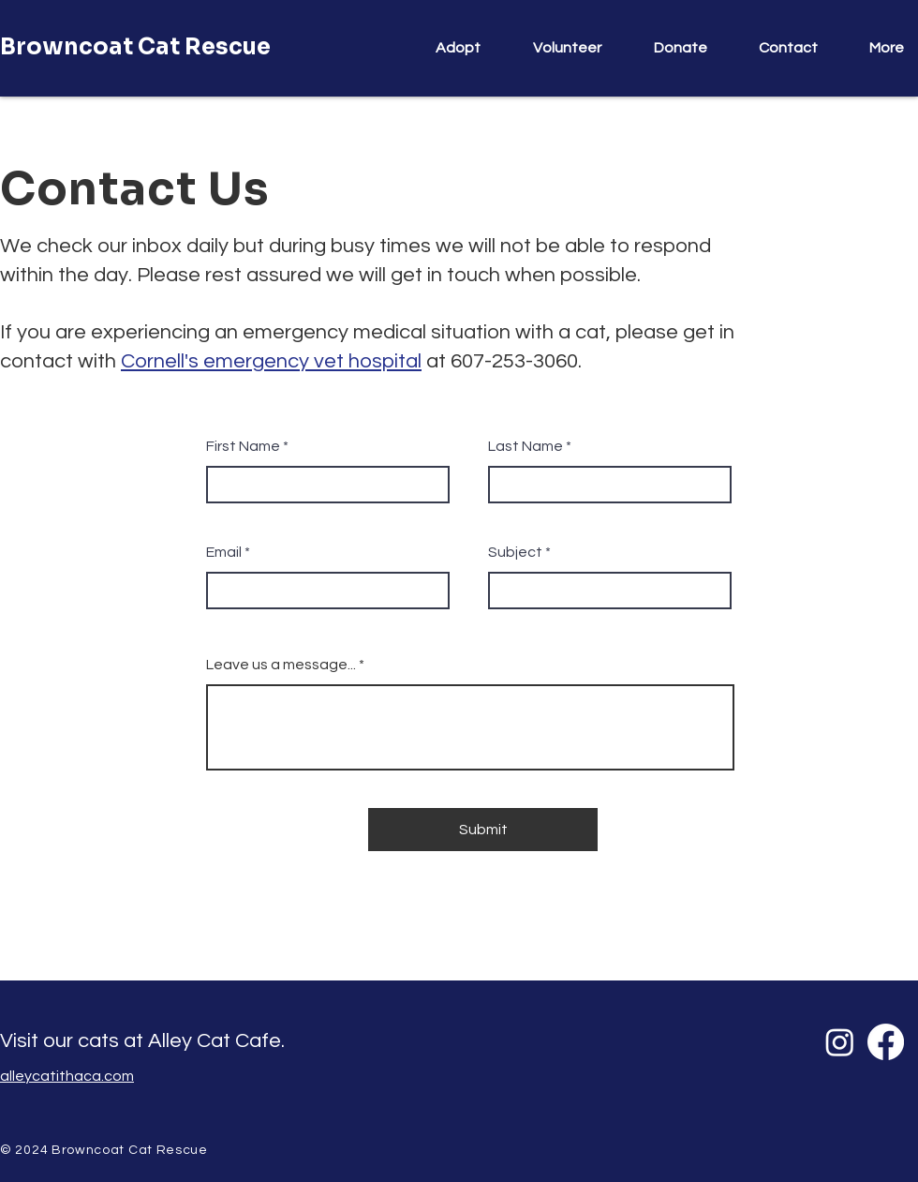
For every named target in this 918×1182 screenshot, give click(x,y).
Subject (515, 552)
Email (224, 552)
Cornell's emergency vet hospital (271, 361)
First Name (243, 446)
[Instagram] (840, 1042)
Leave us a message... (281, 664)
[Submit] (483, 829)
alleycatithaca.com (67, 1076)
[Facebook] (885, 1042)
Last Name (525, 446)
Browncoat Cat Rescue (135, 47)
